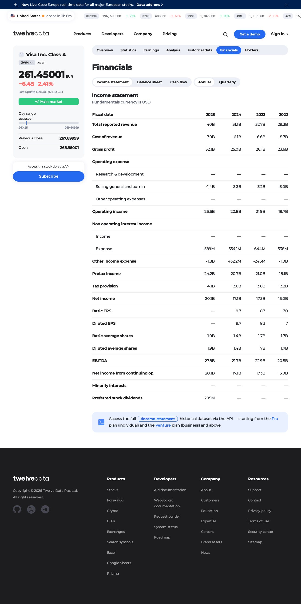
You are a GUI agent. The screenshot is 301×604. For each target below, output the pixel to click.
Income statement (113, 82)
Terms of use (258, 521)
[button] (286, 5)
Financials (229, 50)
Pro (275, 419)
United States (28, 16)
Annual (204, 82)
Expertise (208, 521)
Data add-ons (148, 5)
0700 (103, 16)
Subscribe (48, 176)
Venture (163, 425)
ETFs (111, 521)
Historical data (200, 50)
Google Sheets (119, 563)
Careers (207, 532)
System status (166, 527)
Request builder (167, 516)
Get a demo (250, 34)
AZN (245, 16)
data (31, 33)
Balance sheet (149, 82)
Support (254, 490)
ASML (197, 16)
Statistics (128, 50)
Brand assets (211, 542)
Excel (111, 552)
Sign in (279, 34)
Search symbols (120, 542)
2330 (148, 16)
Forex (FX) (115, 500)
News (205, 552)
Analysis (173, 50)
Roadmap (162, 537)
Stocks (112, 490)
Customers (210, 500)
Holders (251, 50)
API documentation (170, 490)
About (206, 490)
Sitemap (255, 542)
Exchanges (116, 532)
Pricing (113, 573)
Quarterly (227, 82)
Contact (254, 500)
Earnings (151, 50)
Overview (105, 50)
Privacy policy (259, 511)
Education (209, 511)
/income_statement (158, 419)
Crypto (112, 511)
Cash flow (178, 82)
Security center (260, 532)
